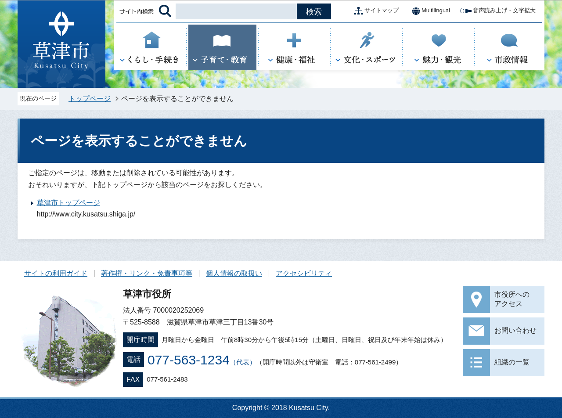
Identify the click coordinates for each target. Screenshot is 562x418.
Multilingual (428, 11)
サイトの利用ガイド (55, 273)
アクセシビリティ (304, 273)
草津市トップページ (68, 202)
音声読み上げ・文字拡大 (497, 11)
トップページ (89, 98)
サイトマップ (374, 11)
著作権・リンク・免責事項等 (146, 273)
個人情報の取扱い (234, 273)
